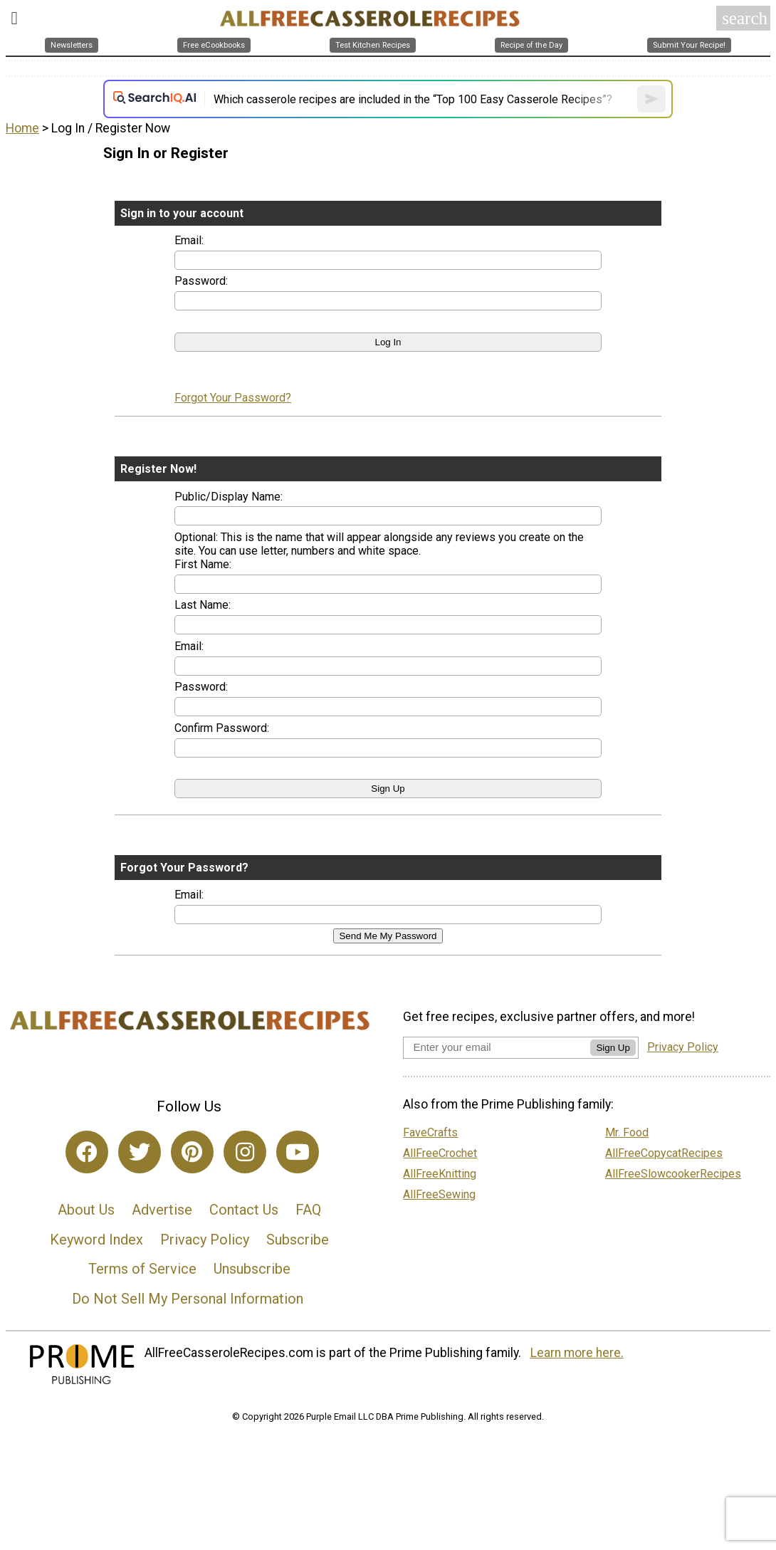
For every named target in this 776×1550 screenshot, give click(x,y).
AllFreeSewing (439, 1194)
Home (22, 128)
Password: (201, 281)
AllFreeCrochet (440, 1153)
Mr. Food (627, 1132)
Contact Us (243, 1209)
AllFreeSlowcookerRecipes (673, 1173)
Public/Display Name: (228, 496)
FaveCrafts (430, 1132)
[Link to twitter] (139, 1152)
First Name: (202, 564)
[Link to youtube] (297, 1152)
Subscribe (297, 1239)
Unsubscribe (252, 1268)
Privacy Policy (204, 1239)
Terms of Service (142, 1268)
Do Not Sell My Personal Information (187, 1298)
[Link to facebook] (86, 1152)
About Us (86, 1209)
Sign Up (612, 1047)
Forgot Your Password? (232, 397)
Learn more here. (577, 1353)
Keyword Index (96, 1239)
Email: (189, 240)
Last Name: (202, 605)
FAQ (308, 1209)
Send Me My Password (387, 936)
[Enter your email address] (496, 1047)
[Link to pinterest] (192, 1152)
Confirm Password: (221, 728)
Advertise (162, 1209)
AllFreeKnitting (439, 1173)
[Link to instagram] (245, 1152)
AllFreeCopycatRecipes (664, 1153)
